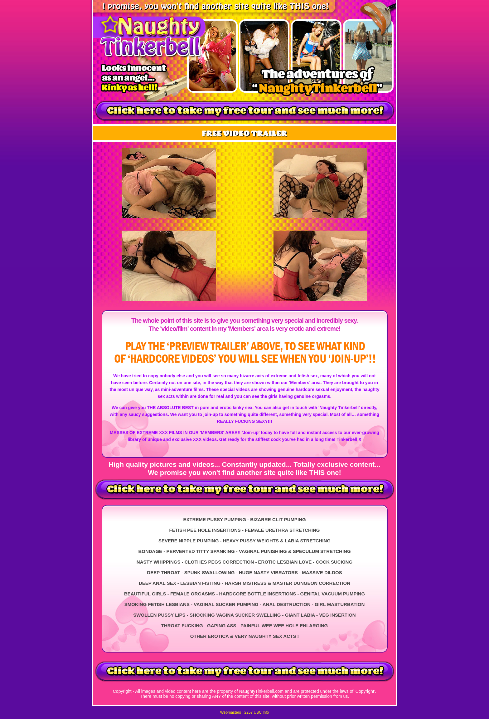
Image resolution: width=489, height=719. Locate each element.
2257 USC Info (256, 712)
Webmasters (230, 712)
